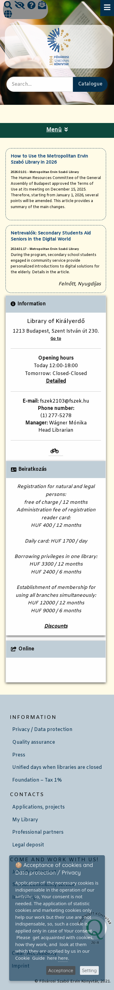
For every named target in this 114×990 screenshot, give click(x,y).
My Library (25, 820)
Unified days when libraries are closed (57, 767)
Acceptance (60, 970)
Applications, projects (38, 807)
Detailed (56, 381)
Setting (89, 970)
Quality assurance (33, 742)
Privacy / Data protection (42, 729)
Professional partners (38, 832)
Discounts (55, 626)
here (63, 958)
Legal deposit (28, 845)
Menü (57, 130)
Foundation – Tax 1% (37, 780)
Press (18, 755)
